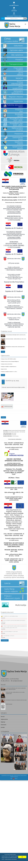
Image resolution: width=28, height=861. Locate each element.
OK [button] (22, 856)
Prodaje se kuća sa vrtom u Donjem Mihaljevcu (10, 361)
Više (3, 351)
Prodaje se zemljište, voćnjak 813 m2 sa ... (9, 366)
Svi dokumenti (4, 640)
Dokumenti (3, 724)
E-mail (14, 4)
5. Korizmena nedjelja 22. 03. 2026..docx (9, 632)
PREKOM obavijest (9, 704)
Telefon (14, 9)
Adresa (14, 14)
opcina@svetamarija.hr (14, 5)
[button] (11, 859)
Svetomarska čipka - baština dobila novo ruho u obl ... (16, 338)
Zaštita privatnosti (23, 775)
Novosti (2, 716)
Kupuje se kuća (4, 369)
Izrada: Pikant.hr (13, 778)
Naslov (3, 18)
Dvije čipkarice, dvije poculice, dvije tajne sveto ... (15, 346)
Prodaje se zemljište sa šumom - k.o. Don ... (9, 371)
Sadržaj (25, 18)
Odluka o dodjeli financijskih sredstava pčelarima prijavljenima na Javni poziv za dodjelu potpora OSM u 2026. (14, 627)
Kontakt (3, 727)
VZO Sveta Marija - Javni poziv (7, 636)
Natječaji (3, 722)
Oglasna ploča (4, 719)
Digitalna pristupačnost (14, 776)
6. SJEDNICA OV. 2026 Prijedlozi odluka (9, 616)
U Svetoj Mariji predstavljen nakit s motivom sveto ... (16, 334)
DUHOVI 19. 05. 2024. (12, 381)
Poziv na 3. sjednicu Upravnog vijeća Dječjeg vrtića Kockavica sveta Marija (13, 621)
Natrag (3, 417)
